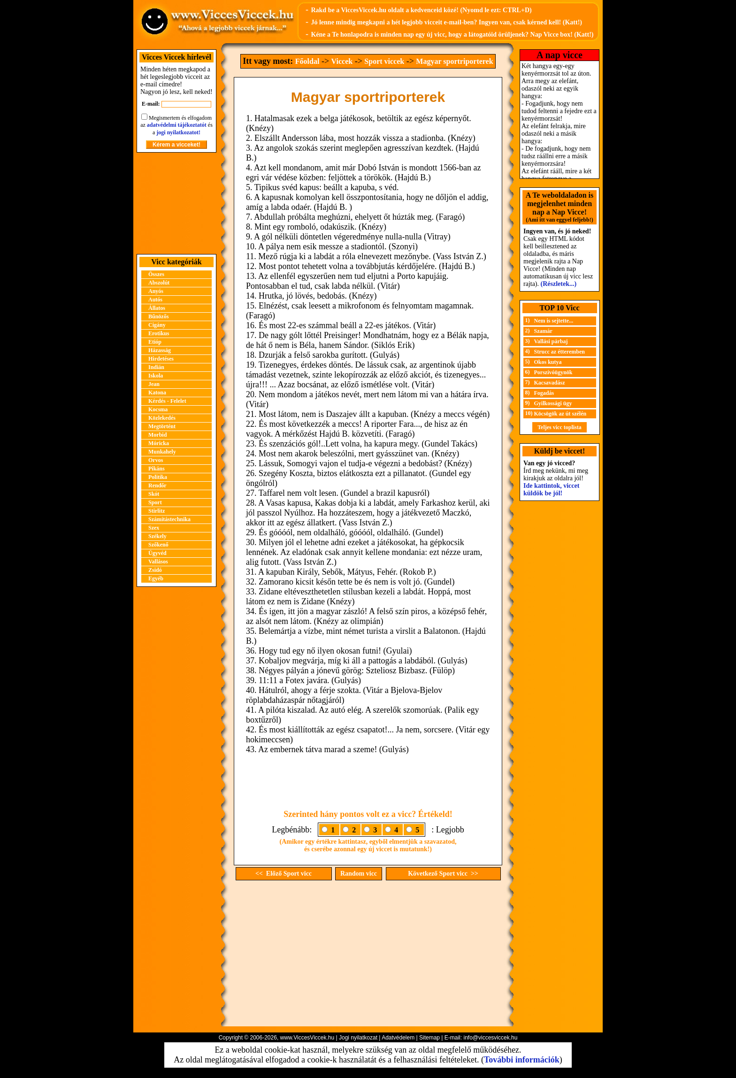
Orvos (155, 460)
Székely (157, 536)
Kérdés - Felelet (167, 401)
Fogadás (544, 393)
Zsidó (155, 570)
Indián (156, 367)
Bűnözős (158, 316)
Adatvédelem (398, 1037)
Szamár (543, 331)
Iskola (155, 375)
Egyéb (155, 578)
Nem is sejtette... (554, 320)
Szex (153, 527)
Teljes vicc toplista (559, 427)
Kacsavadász (549, 382)
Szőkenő (158, 544)
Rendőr (157, 485)
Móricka (158, 443)
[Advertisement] (176, 203)
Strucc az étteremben (559, 351)
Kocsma (158, 409)
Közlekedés (162, 418)
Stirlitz (156, 511)
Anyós (155, 291)
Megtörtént (162, 426)
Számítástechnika (169, 519)
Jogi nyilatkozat (358, 1037)
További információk (522, 1059)
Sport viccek (384, 61)
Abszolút (158, 282)
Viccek (342, 61)
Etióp (154, 342)
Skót (153, 494)
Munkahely (162, 451)
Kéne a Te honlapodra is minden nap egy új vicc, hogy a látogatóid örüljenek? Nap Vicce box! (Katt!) (452, 34)
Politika (157, 477)
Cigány (157, 325)
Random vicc (358, 873)
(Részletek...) (559, 283)
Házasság (159, 350)
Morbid (157, 434)
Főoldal (307, 61)
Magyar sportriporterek (454, 61)
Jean (154, 384)
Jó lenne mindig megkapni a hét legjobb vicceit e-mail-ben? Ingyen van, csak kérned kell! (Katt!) (446, 22)
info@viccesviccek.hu (490, 1037)
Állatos (156, 308)
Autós (155, 299)
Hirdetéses (161, 358)
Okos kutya (548, 362)
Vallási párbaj (551, 341)
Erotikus (158, 333)
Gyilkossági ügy (553, 403)
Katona (157, 392)
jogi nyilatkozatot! (178, 132)
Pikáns (156, 468)
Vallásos (158, 561)
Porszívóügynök (553, 372)
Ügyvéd (157, 553)
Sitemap (429, 1037)
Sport (155, 502)
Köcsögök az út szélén (560, 413)
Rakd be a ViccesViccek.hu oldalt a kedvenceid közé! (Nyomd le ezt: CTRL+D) (421, 10)
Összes (156, 274)
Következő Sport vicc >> (443, 873)
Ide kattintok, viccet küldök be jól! (551, 489)
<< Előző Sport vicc (283, 873)
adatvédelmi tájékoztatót (177, 125)
